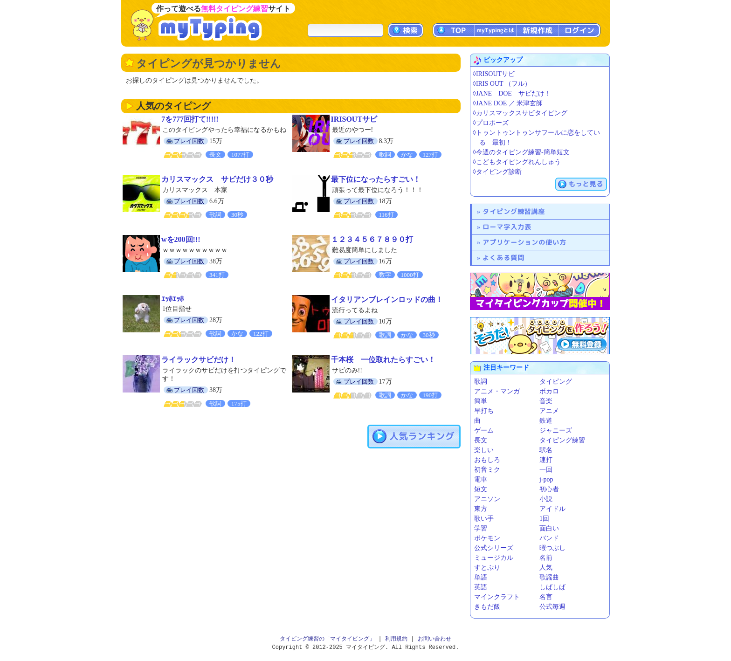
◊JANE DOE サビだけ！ (512, 93)
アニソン (487, 499)
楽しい (484, 450)
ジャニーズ (555, 430)
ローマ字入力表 (507, 227)
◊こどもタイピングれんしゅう (517, 161)
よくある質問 (503, 257)
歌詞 (480, 381)
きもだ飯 (487, 606)
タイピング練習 (562, 440)
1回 (544, 518)
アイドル (552, 508)
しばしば (552, 587)
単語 (480, 577)
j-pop (546, 479)
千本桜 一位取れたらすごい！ (383, 360)
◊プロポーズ (491, 122)
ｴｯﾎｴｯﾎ (172, 299)
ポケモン (487, 538)
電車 (480, 479)
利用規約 (396, 639)
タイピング (555, 381)
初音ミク (487, 469)
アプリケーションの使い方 (524, 242)
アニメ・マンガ (497, 391)
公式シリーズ (493, 547)
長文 (480, 440)
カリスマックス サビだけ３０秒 (217, 179)
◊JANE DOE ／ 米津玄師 (508, 103)
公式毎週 (552, 606)
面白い (549, 528)
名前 (545, 557)
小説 (545, 499)
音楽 (545, 401)
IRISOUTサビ (354, 119)
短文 (480, 489)
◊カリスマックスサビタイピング (520, 113)
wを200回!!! (180, 239)
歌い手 (484, 518)
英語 (480, 587)
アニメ (549, 410)
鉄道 (545, 420)
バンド (549, 538)
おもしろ (487, 459)
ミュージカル (493, 557)
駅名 (545, 450)
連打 (545, 459)
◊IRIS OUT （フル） (502, 83)
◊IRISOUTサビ (494, 73)
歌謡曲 (549, 577)
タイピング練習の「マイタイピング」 (327, 639)
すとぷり (487, 567)
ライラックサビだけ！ (198, 360)
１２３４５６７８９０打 (372, 239)
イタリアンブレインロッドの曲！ (387, 299)
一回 (545, 469)
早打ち (484, 410)
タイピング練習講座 (514, 211)
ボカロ (549, 391)
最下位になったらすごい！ (376, 179)
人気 (545, 567)
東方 (480, 508)
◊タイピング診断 (497, 171)
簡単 (480, 401)
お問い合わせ (434, 639)
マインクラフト (497, 596)
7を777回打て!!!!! (190, 119)
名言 (545, 596)
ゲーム (484, 430)
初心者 (549, 489)
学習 (480, 528)
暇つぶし (552, 547)
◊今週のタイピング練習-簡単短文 (521, 152)
